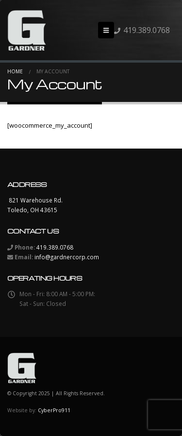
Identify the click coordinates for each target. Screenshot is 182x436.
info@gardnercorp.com (66, 257)
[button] (106, 30)
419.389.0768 (146, 30)
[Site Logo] (26, 30)
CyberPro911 (54, 410)
